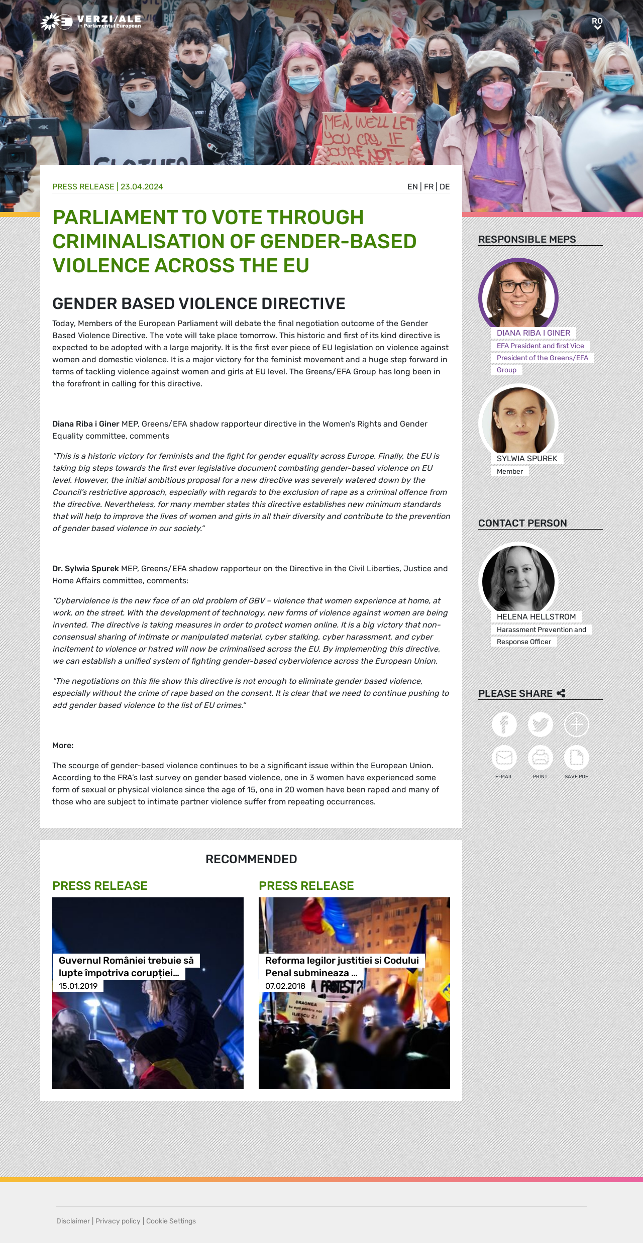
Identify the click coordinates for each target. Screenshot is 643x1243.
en (412, 186)
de (445, 186)
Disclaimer (73, 1221)
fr (429, 186)
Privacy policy (118, 1221)
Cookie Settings (171, 1221)
